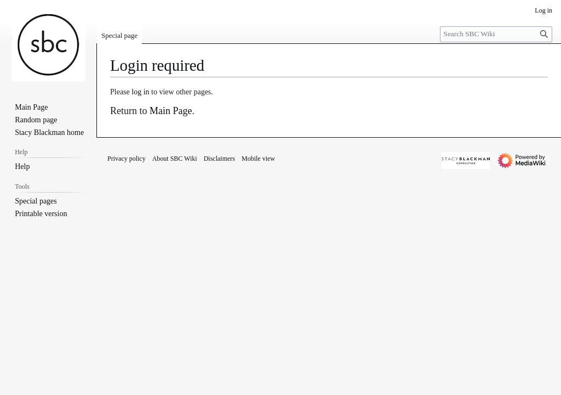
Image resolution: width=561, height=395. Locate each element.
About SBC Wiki (174, 158)
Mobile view (258, 158)
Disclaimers (219, 158)
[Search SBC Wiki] (496, 34)
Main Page (171, 110)
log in (140, 92)
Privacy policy (126, 158)
